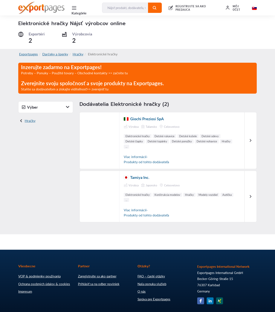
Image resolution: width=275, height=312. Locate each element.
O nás (142, 291)
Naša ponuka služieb (152, 284)
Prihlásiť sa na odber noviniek (98, 284)
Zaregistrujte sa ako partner (97, 276)
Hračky (78, 54)
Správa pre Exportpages (154, 299)
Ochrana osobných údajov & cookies (44, 284)
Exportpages (28, 54)
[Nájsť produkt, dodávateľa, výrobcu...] (125, 8)
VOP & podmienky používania (39, 276)
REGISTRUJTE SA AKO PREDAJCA (191, 8)
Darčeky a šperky (55, 54)
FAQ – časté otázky (151, 276)
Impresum (25, 291)
